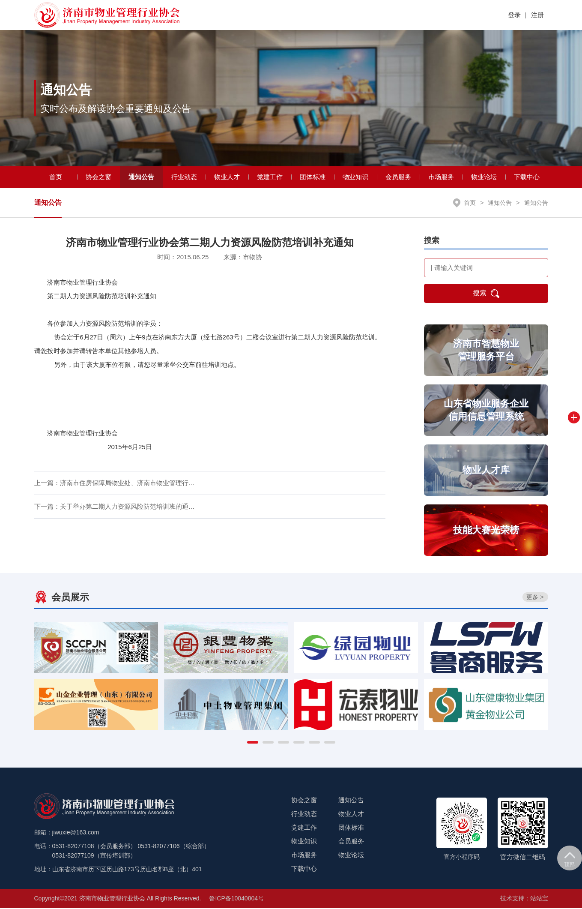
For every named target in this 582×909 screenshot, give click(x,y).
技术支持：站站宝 (524, 899)
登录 (514, 14)
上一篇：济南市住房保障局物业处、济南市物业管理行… (114, 483)
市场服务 (441, 177)
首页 (55, 177)
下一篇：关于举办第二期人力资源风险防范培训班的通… (114, 507)
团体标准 (312, 177)
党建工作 (270, 177)
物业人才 (227, 177)
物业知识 (355, 177)
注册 (537, 14)
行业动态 (184, 177)
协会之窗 (98, 177)
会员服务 (398, 177)
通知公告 (141, 177)
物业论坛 (484, 177)
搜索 (486, 294)
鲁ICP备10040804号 (236, 899)
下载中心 (527, 177)
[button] (252, 743)
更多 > (534, 597)
